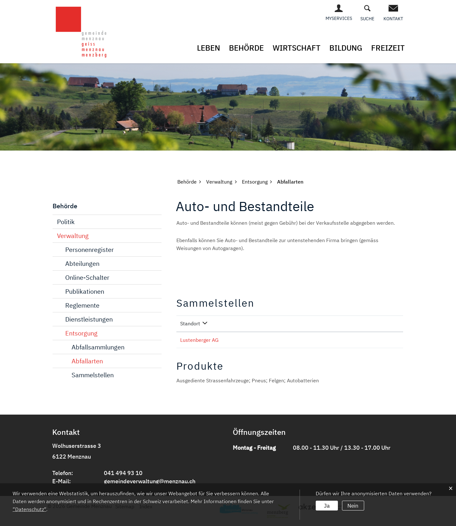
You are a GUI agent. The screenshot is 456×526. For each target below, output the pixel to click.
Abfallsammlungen (98, 346)
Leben (208, 48)
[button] (187, 181)
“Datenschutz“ (29, 509)
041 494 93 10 (123, 472)
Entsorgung (81, 333)
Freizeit (388, 48)
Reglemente (82, 305)
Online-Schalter (87, 277)
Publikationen (84, 291)
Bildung (345, 48)
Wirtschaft (296, 48)
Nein (352, 505)
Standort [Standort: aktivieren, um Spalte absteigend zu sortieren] (190, 323)
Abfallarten (87, 360)
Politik (66, 221)
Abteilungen (82, 263)
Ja (326, 505)
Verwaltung (73, 235)
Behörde (246, 48)
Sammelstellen (93, 374)
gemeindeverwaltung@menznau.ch (149, 481)
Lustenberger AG (199, 339)
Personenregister (89, 249)
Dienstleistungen (89, 319)
